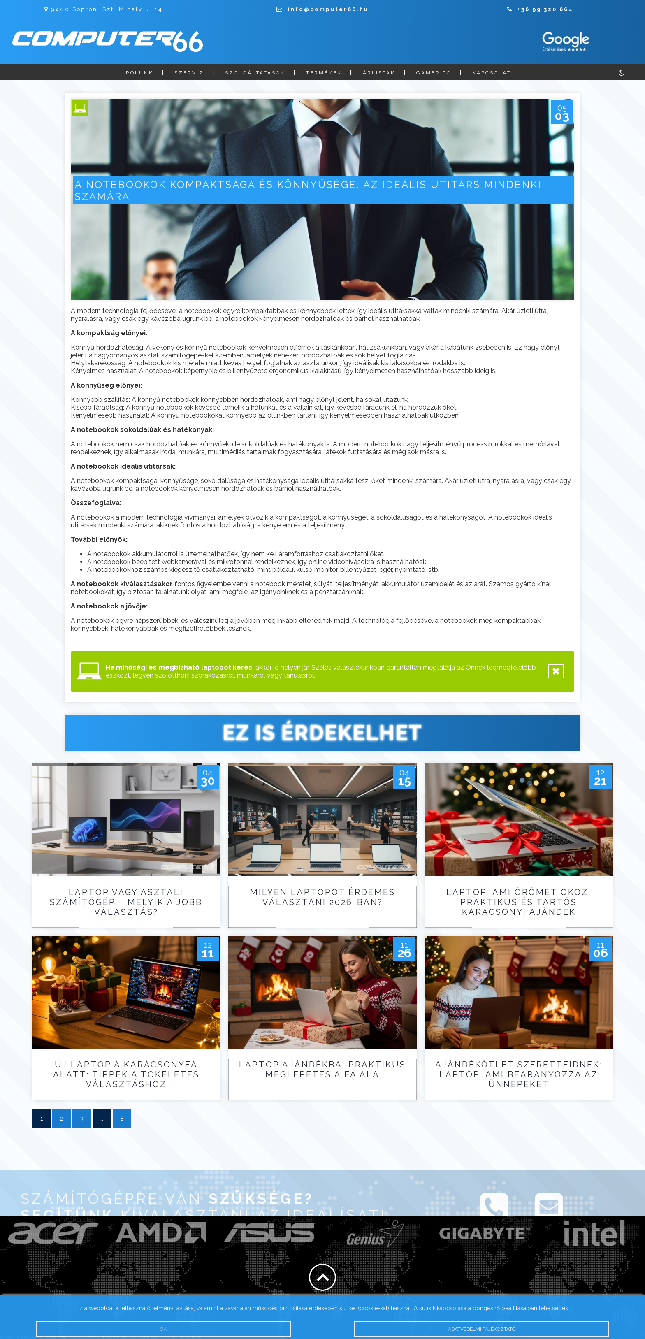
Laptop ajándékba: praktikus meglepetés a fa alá (322, 1069)
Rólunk (139, 73)
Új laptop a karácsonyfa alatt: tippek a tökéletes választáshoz (126, 1074)
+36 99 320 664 (540, 9)
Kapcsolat (491, 73)
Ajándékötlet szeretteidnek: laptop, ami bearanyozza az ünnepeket (519, 1074)
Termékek (324, 73)
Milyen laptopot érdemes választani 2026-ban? (322, 897)
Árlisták (379, 73)
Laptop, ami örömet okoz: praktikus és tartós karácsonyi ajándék (518, 902)
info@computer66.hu (322, 9)
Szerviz (189, 73)
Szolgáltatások (255, 73)
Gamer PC (433, 73)
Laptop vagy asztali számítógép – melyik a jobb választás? (126, 902)
